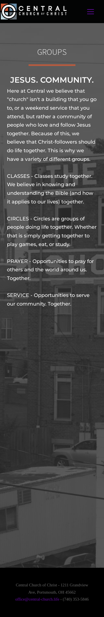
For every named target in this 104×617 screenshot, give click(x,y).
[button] (90, 11)
